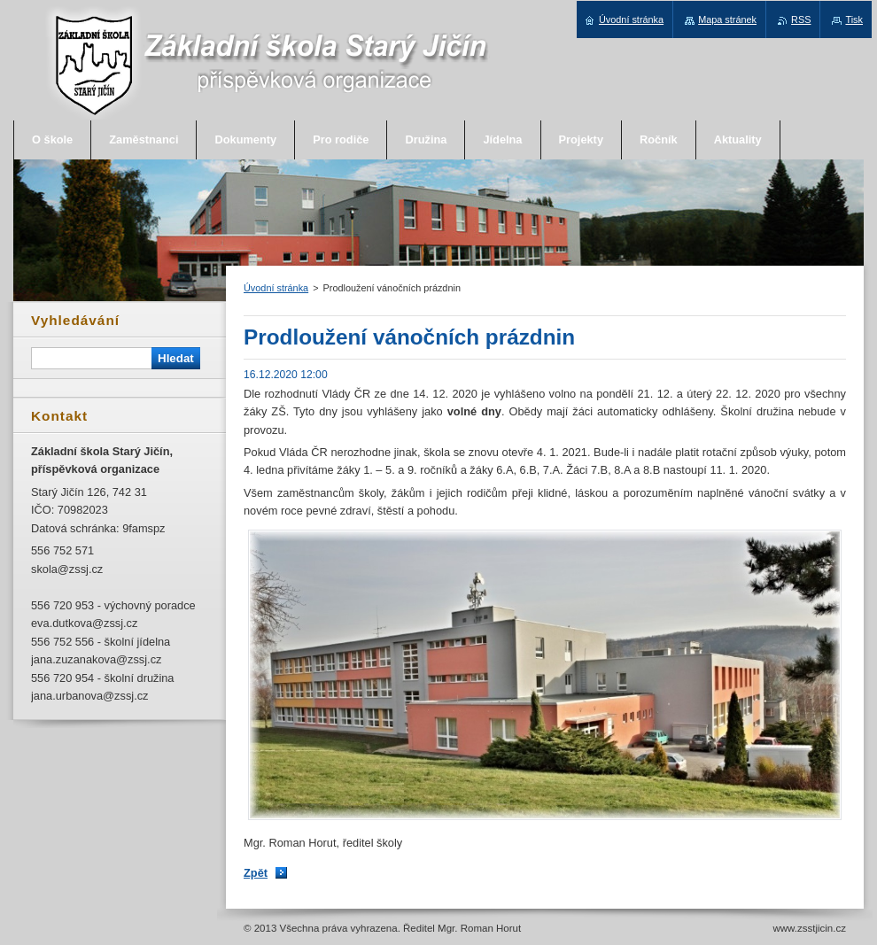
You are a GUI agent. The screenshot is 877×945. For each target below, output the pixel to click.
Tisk (854, 19)
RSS (801, 19)
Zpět (256, 872)
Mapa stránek (727, 19)
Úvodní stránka (276, 288)
